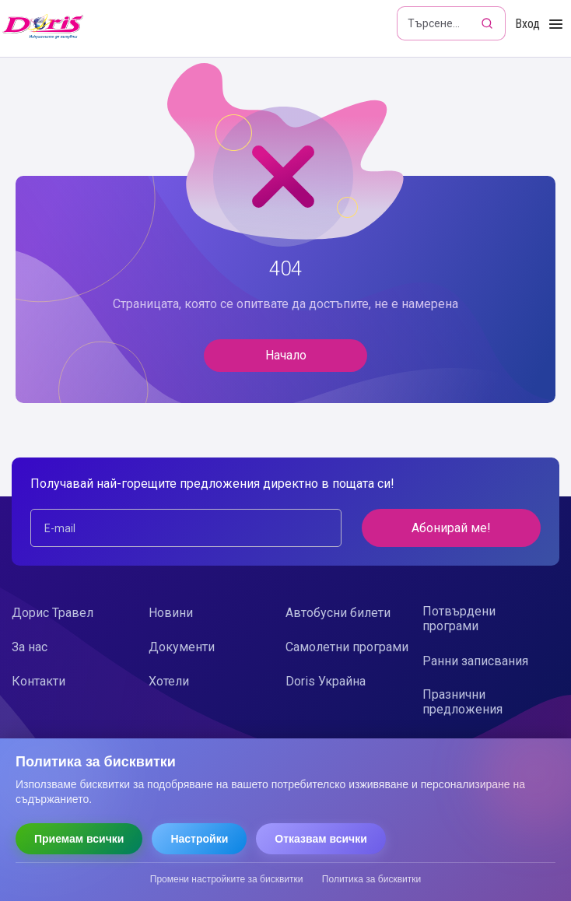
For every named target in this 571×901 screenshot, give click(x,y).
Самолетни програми (347, 647)
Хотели (169, 681)
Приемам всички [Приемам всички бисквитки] (79, 839)
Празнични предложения (462, 702)
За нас (29, 647)
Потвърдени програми (459, 618)
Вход (527, 23)
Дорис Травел (52, 612)
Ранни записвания (475, 661)
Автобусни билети (338, 612)
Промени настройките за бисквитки (226, 879)
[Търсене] (488, 23)
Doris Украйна (326, 681)
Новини (171, 612)
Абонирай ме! (451, 528)
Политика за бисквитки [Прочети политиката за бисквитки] (371, 879)
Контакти (38, 681)
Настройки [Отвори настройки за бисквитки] (199, 839)
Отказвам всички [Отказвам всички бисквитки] (321, 839)
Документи (182, 647)
